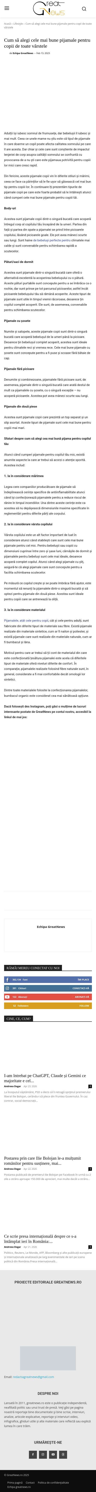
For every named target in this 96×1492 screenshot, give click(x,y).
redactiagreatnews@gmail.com (33, 1377)
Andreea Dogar (12, 1086)
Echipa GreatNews (23, 53)
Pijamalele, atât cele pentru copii (26, 620)
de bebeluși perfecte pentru (52, 240)
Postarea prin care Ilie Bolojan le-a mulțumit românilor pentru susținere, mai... (42, 1161)
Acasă (7, 23)
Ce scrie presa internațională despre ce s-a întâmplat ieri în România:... (40, 1239)
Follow (84, 1005)
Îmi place (83, 979)
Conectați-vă (81, 988)
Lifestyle (18, 23)
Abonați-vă (82, 996)
